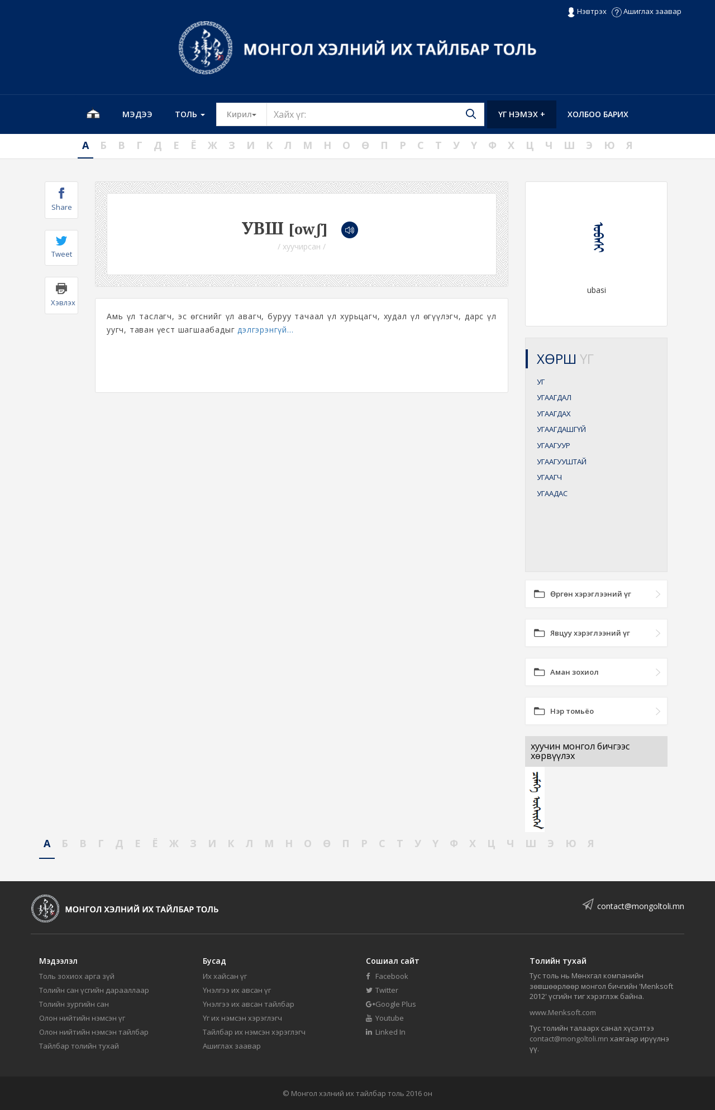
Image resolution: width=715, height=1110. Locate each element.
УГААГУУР (553, 445)
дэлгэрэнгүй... (265, 329)
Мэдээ (137, 114)
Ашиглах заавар (646, 11)
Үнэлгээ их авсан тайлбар (248, 1004)
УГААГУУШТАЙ (562, 462)
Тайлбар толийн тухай (79, 1046)
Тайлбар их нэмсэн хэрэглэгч (254, 1032)
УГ (541, 382)
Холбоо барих (598, 114)
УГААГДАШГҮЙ (561, 429)
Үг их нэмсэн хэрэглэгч (242, 1018)
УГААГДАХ (554, 414)
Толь (190, 114)
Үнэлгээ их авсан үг (237, 990)
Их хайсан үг (225, 976)
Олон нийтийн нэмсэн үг (82, 1018)
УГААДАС (552, 493)
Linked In (386, 1032)
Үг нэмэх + (521, 114)
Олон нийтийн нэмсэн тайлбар (94, 1032)
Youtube (385, 1018)
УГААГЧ (549, 477)
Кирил (247, 113)
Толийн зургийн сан (74, 1004)
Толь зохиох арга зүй (77, 976)
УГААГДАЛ (554, 397)
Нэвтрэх (587, 11)
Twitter (382, 990)
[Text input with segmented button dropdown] (375, 114)
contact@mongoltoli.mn (640, 906)
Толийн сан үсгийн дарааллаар (94, 990)
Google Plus (391, 1004)
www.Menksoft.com (563, 1012)
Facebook (387, 976)
